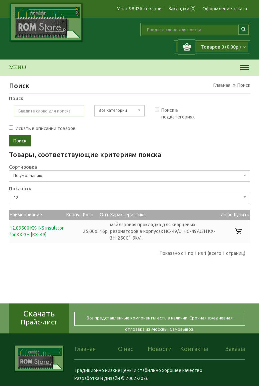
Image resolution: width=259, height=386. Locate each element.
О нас (125, 348)
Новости (160, 348)
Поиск (243, 85)
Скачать (39, 317)
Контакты (194, 348)
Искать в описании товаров (42, 128)
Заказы (235, 348)
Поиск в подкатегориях (175, 113)
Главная (221, 85)
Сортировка (23, 167)
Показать (20, 188)
